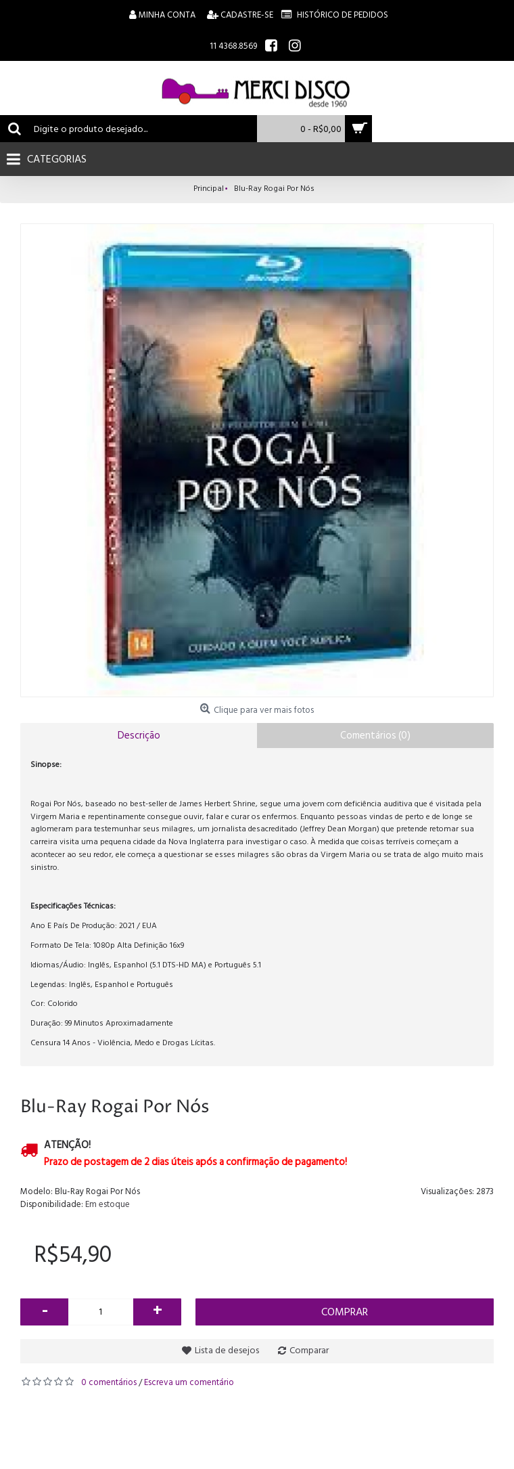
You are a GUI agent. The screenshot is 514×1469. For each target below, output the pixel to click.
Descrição (139, 735)
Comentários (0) (375, 735)
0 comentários (109, 1382)
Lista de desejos (227, 1350)
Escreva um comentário (189, 1382)
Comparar (309, 1350)
